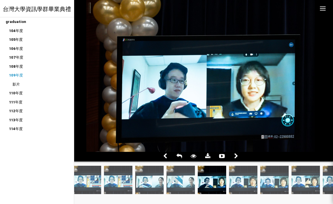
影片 (16, 84)
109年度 (16, 75)
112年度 (16, 111)
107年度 (16, 57)
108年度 (16, 66)
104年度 (16, 30)
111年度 (15, 102)
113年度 (16, 120)
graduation (16, 21)
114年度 (16, 128)
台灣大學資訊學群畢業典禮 (37, 8)
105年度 (16, 39)
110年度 (16, 93)
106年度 (16, 48)
